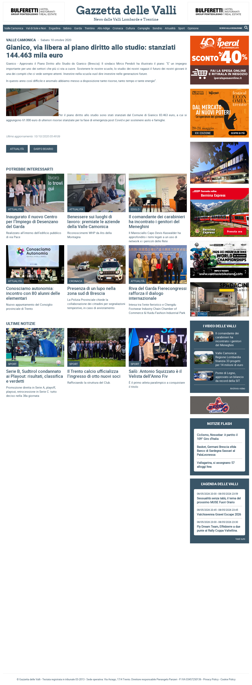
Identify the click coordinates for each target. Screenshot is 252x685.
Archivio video (237, 388)
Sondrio (157, 28)
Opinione (193, 28)
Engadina (54, 28)
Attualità (170, 28)
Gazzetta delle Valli (219, 645)
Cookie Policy (227, 679)
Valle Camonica (13, 28)
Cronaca (118, 28)
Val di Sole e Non (36, 28)
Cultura (130, 28)
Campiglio (144, 28)
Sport (181, 28)
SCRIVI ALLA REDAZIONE (230, 28)
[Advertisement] (219, 557)
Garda (78, 28)
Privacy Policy (211, 679)
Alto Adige (103, 28)
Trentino (90, 28)
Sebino (67, 28)
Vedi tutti (240, 538)
